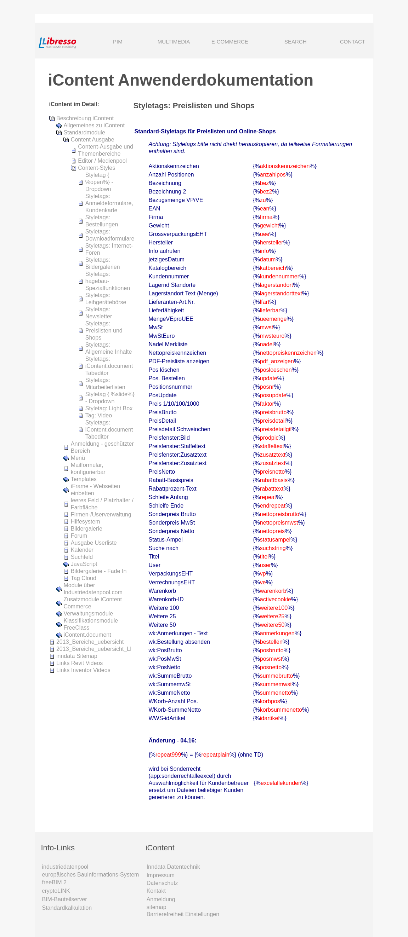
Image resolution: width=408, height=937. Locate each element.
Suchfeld (82, 557)
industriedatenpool (65, 867)
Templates (84, 479)
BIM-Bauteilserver (64, 899)
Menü (78, 458)
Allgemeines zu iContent (94, 125)
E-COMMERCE (229, 42)
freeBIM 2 (54, 882)
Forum (79, 536)
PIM (118, 42)
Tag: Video (98, 415)
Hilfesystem (85, 522)
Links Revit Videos (79, 663)
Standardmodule (84, 132)
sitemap (156, 907)
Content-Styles (96, 168)
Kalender (82, 550)
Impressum (161, 875)
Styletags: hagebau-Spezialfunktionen (107, 281)
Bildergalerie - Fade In (98, 571)
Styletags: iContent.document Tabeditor (109, 366)
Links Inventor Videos (83, 670)
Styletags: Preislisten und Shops (104, 330)
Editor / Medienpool (102, 161)
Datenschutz (162, 883)
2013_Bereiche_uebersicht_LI (94, 649)
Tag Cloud (83, 578)
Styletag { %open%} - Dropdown (99, 182)
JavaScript (84, 564)
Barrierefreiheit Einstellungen (183, 914)
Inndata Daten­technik (173, 867)
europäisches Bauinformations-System (90, 875)
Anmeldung (161, 899)
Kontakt (156, 891)
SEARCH (286, 42)
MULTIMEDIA (174, 42)
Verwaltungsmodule (88, 614)
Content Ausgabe (92, 140)
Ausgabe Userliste (94, 543)
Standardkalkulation (67, 908)
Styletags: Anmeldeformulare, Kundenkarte (109, 203)
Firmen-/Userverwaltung (101, 514)
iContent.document (87, 635)
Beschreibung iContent (85, 118)
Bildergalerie (86, 529)
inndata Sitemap (76, 656)
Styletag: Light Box (108, 408)
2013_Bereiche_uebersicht (90, 642)
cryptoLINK (56, 891)
